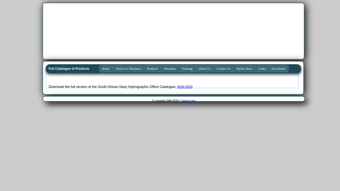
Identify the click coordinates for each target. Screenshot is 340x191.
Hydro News (244, 69)
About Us (204, 69)
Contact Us (223, 69)
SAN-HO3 (185, 87)
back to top (189, 100)
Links (262, 69)
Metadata (170, 69)
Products (152, 69)
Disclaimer (279, 69)
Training (186, 69)
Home (106, 69)
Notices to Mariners (128, 69)
